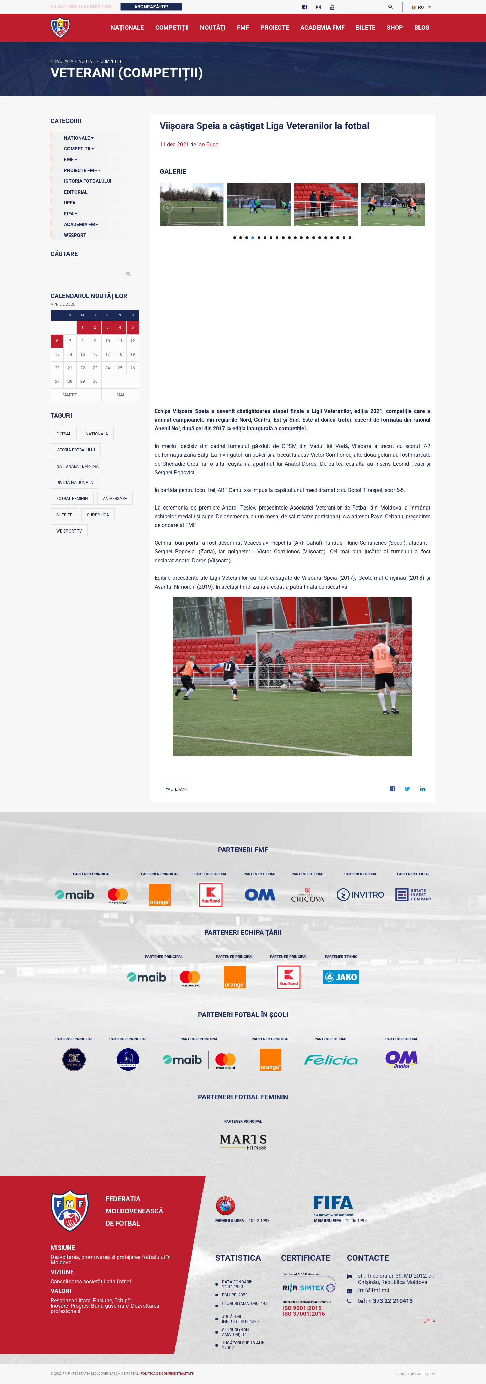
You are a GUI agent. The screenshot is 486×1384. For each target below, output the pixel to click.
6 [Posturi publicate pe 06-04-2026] (57, 341)
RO (418, 7)
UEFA (63, 201)
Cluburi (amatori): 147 (245, 1306)
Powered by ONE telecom (415, 1374)
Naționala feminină (77, 466)
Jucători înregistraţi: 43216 (243, 1319)
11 (295, 237)
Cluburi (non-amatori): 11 (236, 1332)
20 (350, 237)
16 (325, 237)
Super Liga (98, 515)
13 (307, 237)
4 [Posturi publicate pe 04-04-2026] (120, 327)
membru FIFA (327, 1220)
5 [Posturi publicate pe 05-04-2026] (133, 327)
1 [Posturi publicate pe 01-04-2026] (82, 327)
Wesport (68, 234)
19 (344, 237)
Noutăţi (86, 61)
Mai (120, 395)
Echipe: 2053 (236, 1295)
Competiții (111, 61)
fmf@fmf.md (373, 1290)
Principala (62, 61)
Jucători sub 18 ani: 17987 (243, 1345)
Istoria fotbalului (75, 450)
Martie (70, 395)
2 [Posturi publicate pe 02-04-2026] (95, 327)
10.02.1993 (259, 1220)
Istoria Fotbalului (81, 180)
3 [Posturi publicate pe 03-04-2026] (107, 327)
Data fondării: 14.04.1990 (237, 1284)
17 (331, 237)
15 (319, 237)
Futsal (63, 433)
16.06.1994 (356, 1220)
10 (289, 237)
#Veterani (176, 789)
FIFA (64, 212)
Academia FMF (74, 223)
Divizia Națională (74, 482)
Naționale (72, 136)
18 (337, 237)
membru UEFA (229, 1220)
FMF (64, 158)
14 (313, 237)
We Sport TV (69, 531)
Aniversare (115, 498)
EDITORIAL (69, 191)
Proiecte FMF (76, 169)
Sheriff (64, 515)
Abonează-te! (151, 6)
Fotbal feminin (72, 498)
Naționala (97, 433)
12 (301, 237)
